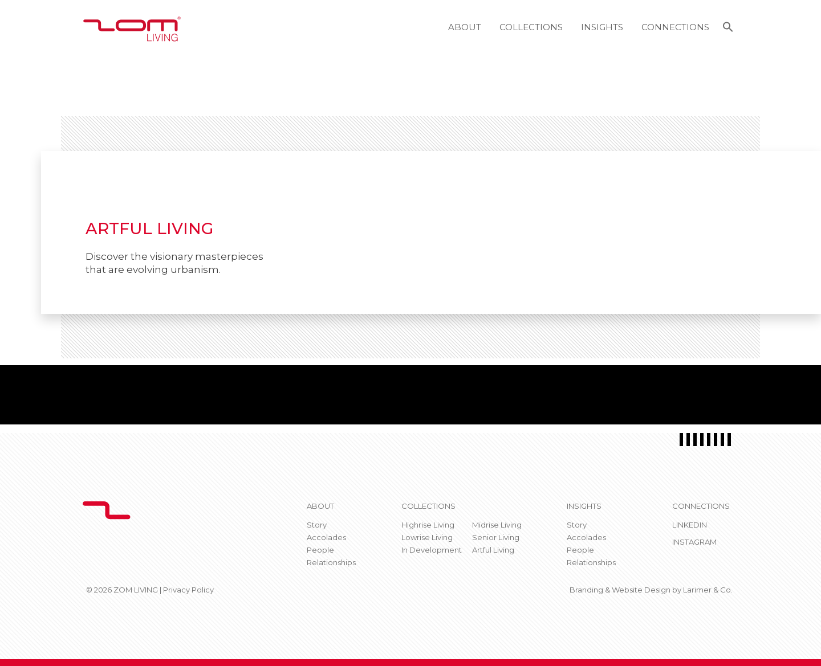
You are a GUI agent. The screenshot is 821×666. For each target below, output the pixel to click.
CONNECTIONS (701, 505)
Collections (531, 27)
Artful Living (493, 549)
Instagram (694, 541)
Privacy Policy (188, 589)
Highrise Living (427, 524)
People (320, 549)
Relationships (331, 562)
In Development (431, 549)
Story (317, 524)
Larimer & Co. (708, 589)
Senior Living (495, 537)
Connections (675, 27)
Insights (602, 27)
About (464, 27)
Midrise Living (497, 524)
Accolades (326, 537)
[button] (728, 28)
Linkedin (689, 524)
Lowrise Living (427, 537)
